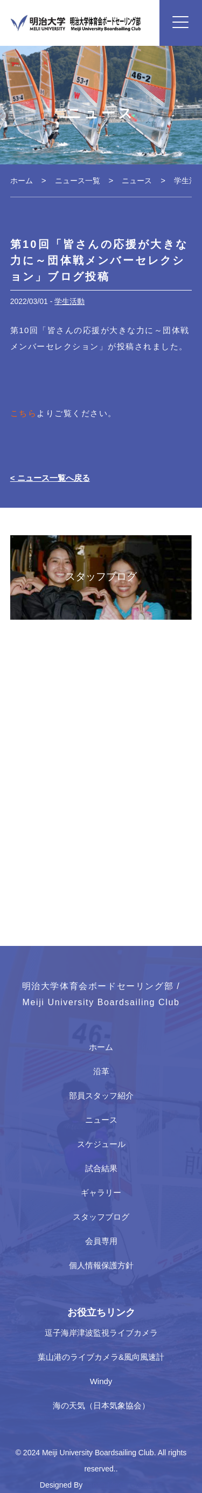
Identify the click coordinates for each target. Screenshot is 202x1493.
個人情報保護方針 (101, 1265)
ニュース (101, 1119)
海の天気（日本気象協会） (101, 1405)
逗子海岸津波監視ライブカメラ (101, 1332)
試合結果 (101, 1168)
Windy (101, 1381)
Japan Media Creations (123, 1485)
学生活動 (69, 301)
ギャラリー (101, 1192)
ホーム (101, 1047)
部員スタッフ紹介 (101, 1095)
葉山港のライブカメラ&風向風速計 (101, 1356)
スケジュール (101, 1144)
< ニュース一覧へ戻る (50, 477)
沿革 (101, 1071)
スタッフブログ (101, 1216)
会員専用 (101, 1241)
